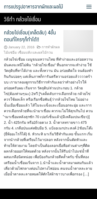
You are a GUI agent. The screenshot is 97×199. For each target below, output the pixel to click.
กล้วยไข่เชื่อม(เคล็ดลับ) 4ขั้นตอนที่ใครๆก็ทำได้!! (30, 36)
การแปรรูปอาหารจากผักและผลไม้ (33, 6)
